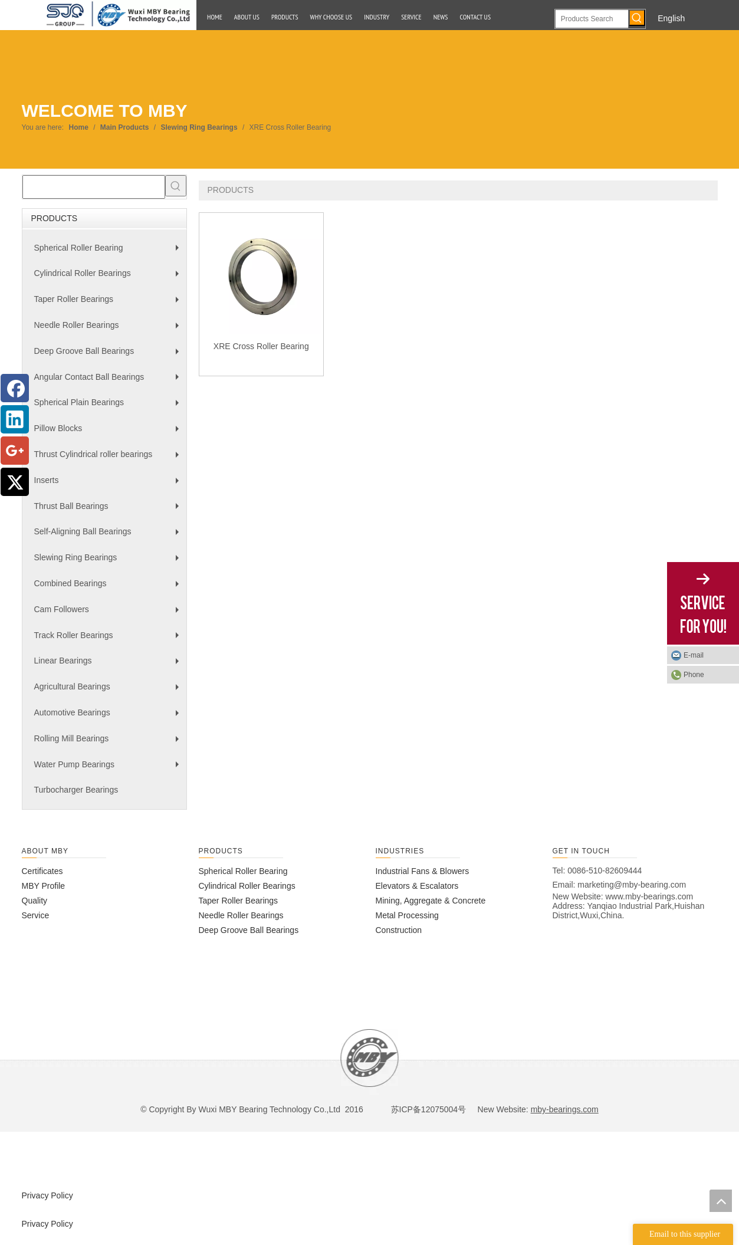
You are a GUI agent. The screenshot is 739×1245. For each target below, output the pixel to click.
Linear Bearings (109, 665)
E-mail (694, 655)
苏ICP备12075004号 (428, 1109)
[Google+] (15, 450)
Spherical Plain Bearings (109, 407)
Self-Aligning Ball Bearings (109, 536)
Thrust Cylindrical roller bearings (109, 458)
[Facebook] (15, 388)
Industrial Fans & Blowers (422, 871)
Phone (694, 675)
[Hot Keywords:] (637, 17)
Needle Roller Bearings (109, 329)
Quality (35, 900)
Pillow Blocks (109, 432)
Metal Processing (407, 915)
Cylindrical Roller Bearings (109, 277)
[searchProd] (93, 187)
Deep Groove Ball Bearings (109, 355)
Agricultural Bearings (109, 691)
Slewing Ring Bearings (109, 562)
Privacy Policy (47, 1195)
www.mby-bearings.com (650, 896)
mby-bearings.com (565, 1109)
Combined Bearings (109, 588)
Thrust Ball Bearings (109, 510)
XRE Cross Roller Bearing (261, 346)
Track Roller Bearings (109, 639)
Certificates (42, 871)
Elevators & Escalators (417, 886)
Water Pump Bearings (109, 769)
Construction (399, 930)
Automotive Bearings (109, 717)
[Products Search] (592, 18)
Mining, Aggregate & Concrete (431, 900)
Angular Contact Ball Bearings (109, 381)
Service (36, 915)
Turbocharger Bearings (76, 789)
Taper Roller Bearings (109, 303)
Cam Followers (109, 614)
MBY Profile (43, 886)
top (721, 1201)
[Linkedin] (15, 419)
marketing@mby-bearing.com (631, 884)
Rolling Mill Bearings (109, 743)
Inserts (109, 484)
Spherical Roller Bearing (109, 252)
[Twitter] (15, 482)
